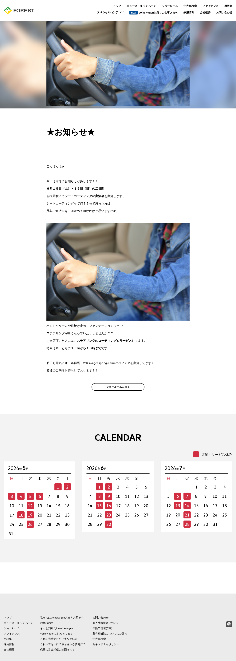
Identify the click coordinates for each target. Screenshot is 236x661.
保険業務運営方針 (103, 610)
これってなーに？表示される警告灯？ (62, 626)
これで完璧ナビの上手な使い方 (58, 620)
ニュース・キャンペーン (141, 6)
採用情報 (188, 12)
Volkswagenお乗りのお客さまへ (153, 12)
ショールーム (170, 6)
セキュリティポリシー (105, 626)
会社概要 (205, 12)
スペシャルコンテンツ (110, 12)
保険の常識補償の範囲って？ (57, 631)
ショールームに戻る (118, 393)
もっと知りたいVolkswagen (56, 610)
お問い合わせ (224, 12)
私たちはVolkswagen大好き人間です (62, 599)
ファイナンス (210, 6)
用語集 (228, 6)
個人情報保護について (105, 604)
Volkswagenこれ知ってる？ (56, 615)
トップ (117, 6)
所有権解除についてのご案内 (109, 615)
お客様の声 (46, 604)
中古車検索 (190, 6)
